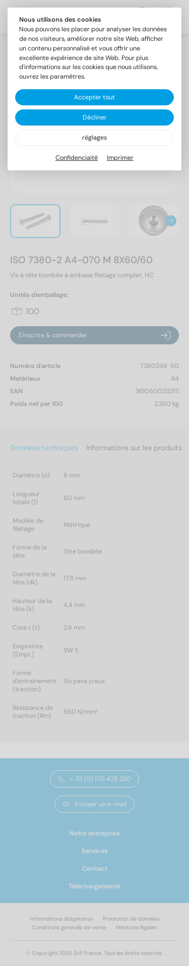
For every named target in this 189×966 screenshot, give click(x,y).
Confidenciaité (76, 158)
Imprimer (120, 158)
